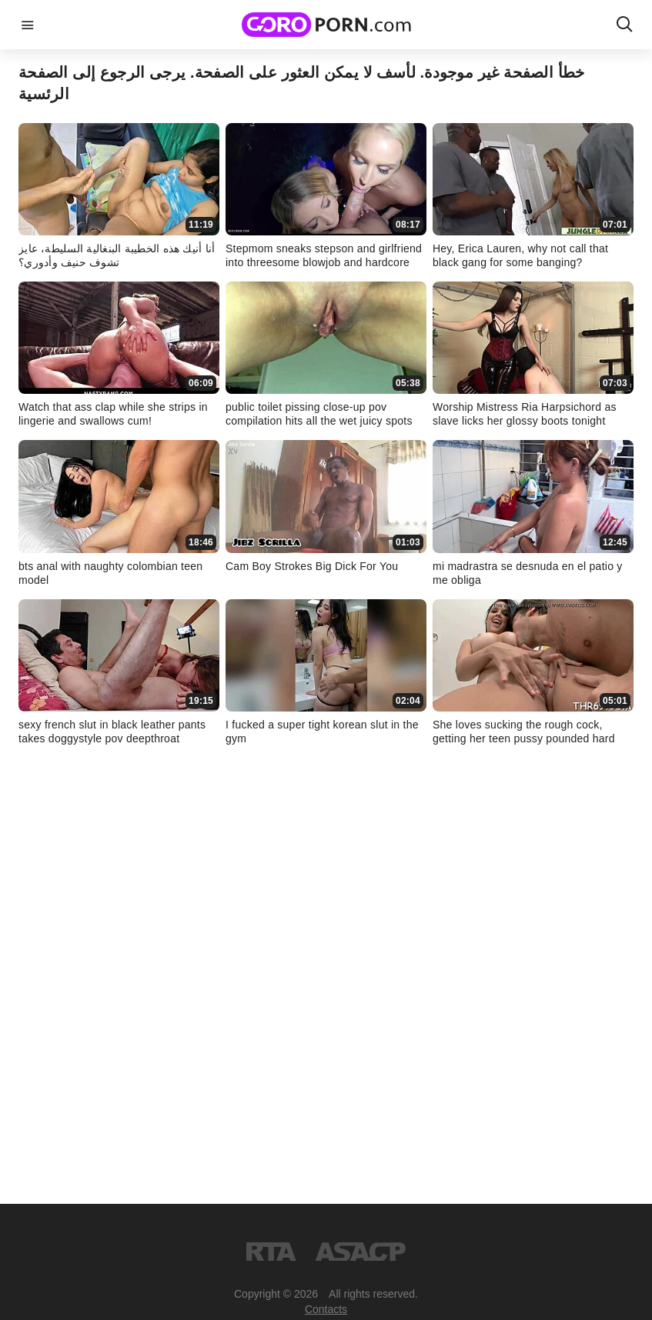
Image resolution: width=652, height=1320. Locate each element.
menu (27, 24)
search (624, 24)
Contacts (326, 1309)
